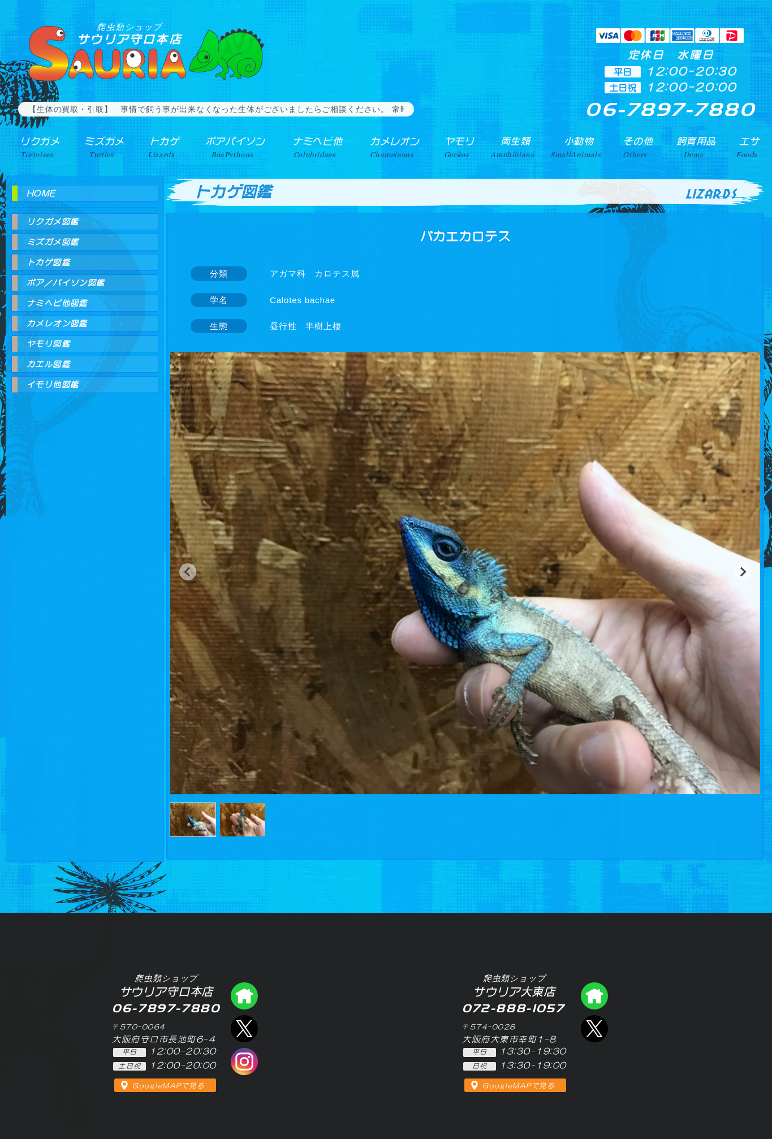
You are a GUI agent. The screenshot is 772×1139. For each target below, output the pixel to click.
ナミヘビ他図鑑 (57, 303)
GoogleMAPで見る (168, 1085)
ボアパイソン (230, 146)
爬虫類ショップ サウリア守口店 (244, 995)
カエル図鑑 (48, 364)
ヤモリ (455, 146)
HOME (41, 193)
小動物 (578, 146)
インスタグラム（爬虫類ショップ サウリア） (244, 1061)
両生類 (511, 146)
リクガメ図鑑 (53, 222)
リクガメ (36, 146)
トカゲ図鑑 (48, 262)
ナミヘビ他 (312, 146)
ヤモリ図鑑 (48, 344)
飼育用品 (695, 146)
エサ (747, 146)
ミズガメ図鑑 (53, 242)
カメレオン (390, 146)
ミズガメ (100, 146)
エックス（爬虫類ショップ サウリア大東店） (594, 1028)
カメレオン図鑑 (57, 323)
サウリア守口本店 (129, 34)
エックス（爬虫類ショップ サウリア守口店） (244, 1028)
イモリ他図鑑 (53, 385)
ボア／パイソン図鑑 (66, 283)
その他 (638, 146)
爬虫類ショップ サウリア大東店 (594, 995)
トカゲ (159, 146)
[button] (187, 571)
